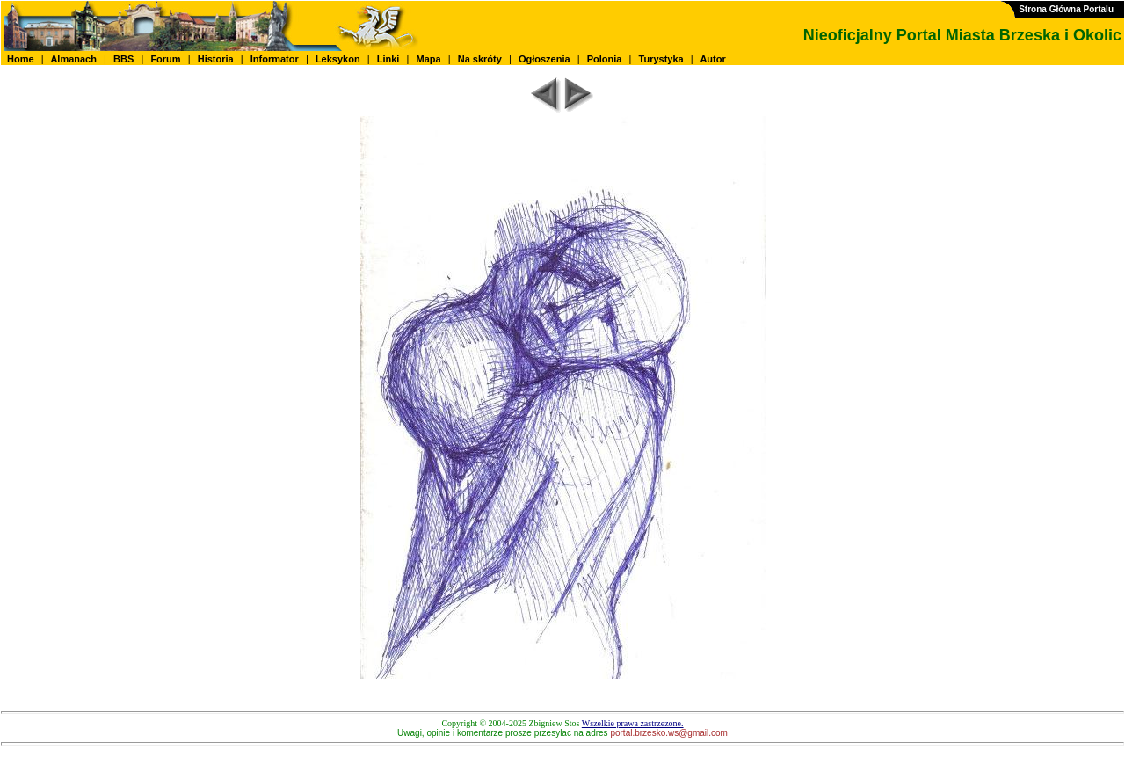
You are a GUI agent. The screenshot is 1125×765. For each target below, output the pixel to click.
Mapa (428, 59)
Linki (388, 59)
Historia (215, 59)
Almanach (73, 59)
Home (20, 59)
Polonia (604, 59)
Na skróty (479, 59)
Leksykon (338, 59)
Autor (713, 59)
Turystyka (661, 59)
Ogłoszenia (544, 59)
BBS (123, 59)
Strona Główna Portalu (1066, 9)
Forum (165, 59)
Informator (274, 59)
